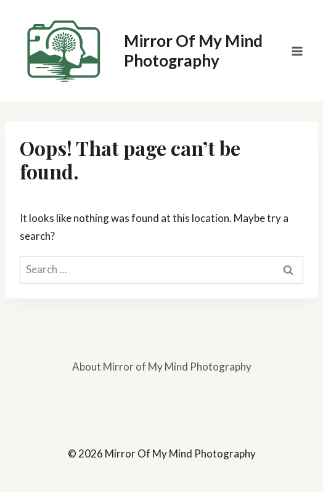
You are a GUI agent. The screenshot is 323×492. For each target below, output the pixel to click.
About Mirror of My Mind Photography (161, 366)
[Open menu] (296, 50)
